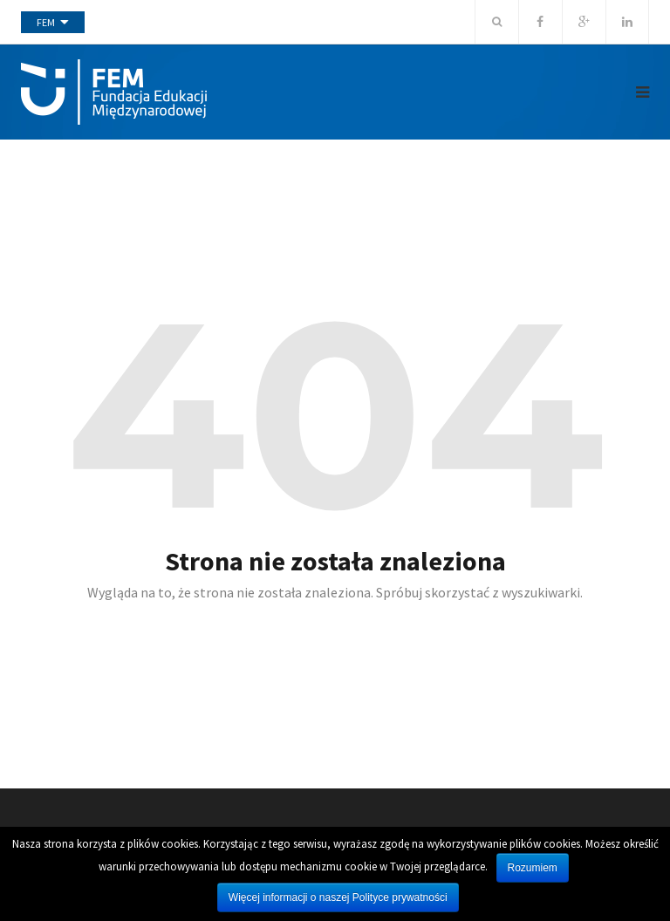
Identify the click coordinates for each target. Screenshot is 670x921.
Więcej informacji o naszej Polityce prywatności (338, 897)
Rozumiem (532, 868)
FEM (46, 22)
